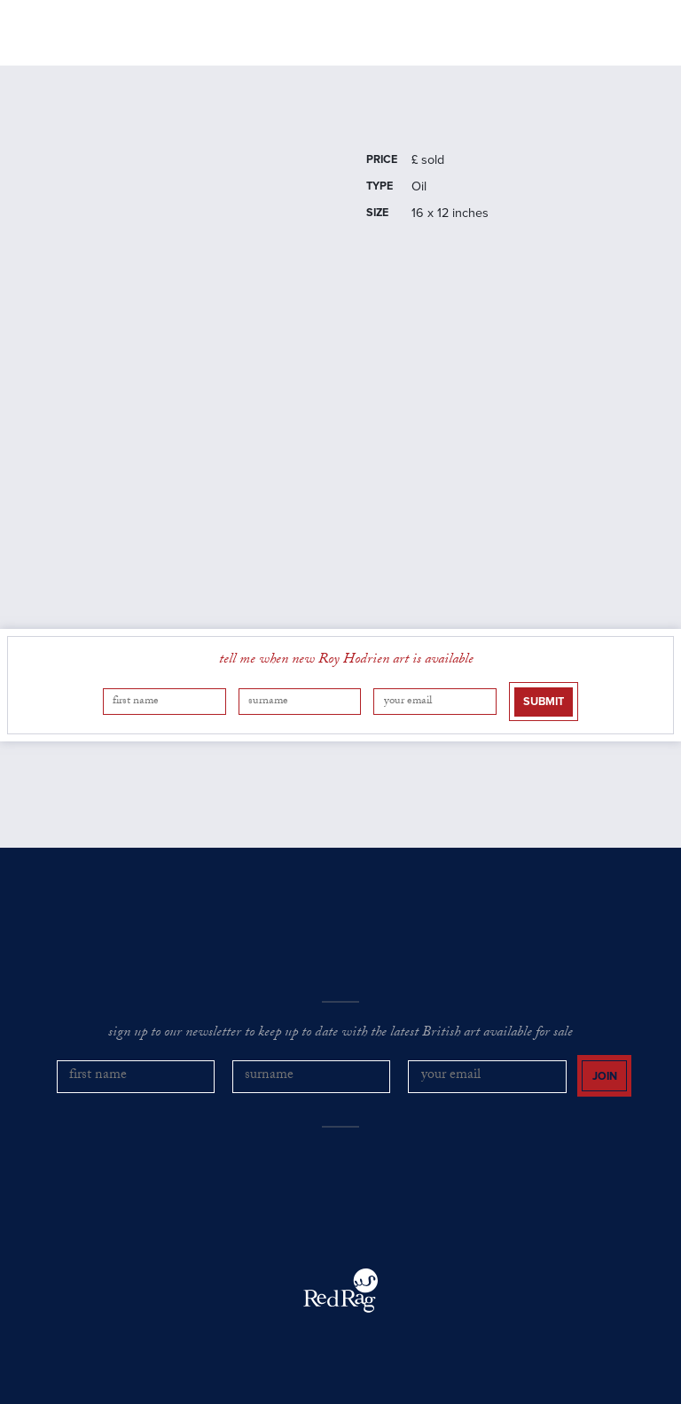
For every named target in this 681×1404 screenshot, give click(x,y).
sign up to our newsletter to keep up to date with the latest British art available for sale (340, 1033)
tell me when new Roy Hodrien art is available (346, 660)
